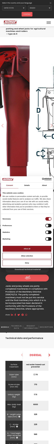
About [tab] (44, 185)
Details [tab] (27, 185)
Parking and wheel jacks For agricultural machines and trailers (26, 30)
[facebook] (16, 317)
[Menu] (48, 22)
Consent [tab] (9, 185)
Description (46, 329)
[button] (49, 357)
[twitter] (19, 317)
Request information (31, 329)
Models (5, 331)
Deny (27, 263)
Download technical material (28, 271)
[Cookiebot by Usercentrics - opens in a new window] (42, 179)
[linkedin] (13, 317)
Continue (27, 14)
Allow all (27, 249)
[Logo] (13, 22)
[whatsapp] (27, 317)
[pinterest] (23, 317)
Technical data (16, 329)
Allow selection (27, 256)
